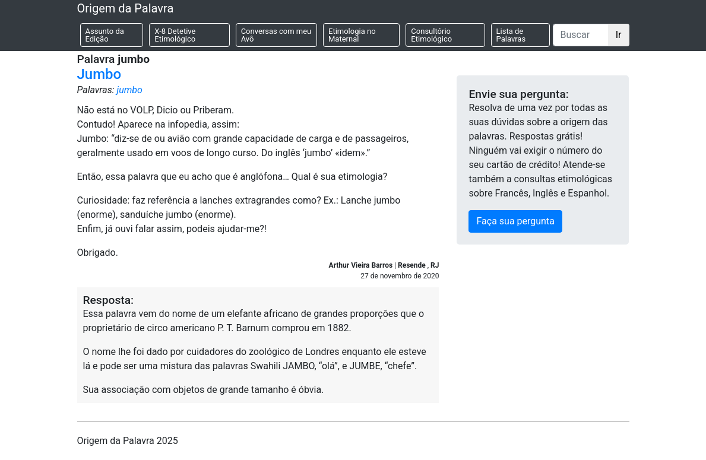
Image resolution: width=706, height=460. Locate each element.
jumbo (129, 90)
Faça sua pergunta (515, 221)
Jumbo (99, 74)
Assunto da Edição (105, 35)
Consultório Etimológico (431, 35)
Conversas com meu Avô (276, 35)
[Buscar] (581, 35)
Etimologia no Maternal (352, 35)
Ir (619, 34)
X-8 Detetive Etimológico (174, 35)
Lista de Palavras (511, 35)
